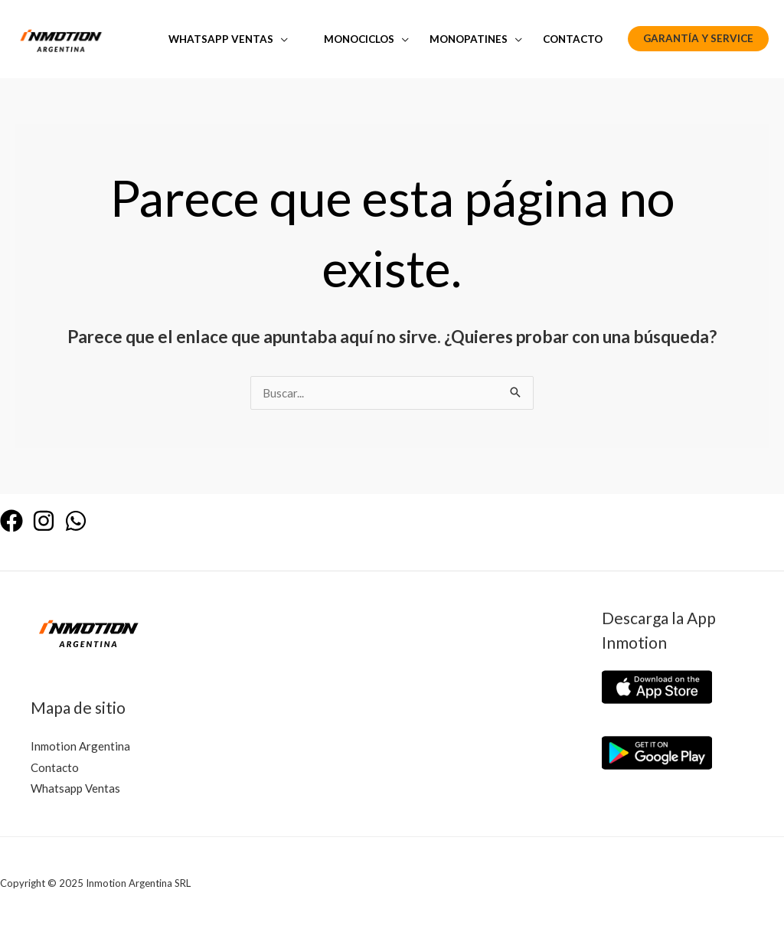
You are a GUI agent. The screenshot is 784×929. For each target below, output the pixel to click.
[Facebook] (11, 520)
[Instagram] (43, 520)
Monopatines (469, 39)
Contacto (573, 39)
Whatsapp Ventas (220, 39)
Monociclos (359, 39)
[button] (698, 39)
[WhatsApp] (75, 520)
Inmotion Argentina (80, 746)
